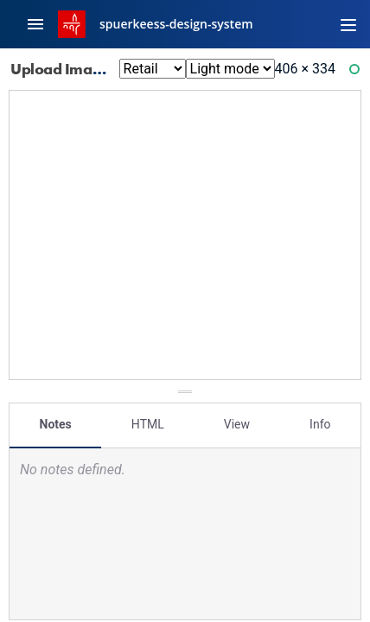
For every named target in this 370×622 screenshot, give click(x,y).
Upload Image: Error (91, 69)
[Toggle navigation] (348, 24)
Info (319, 424)
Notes (56, 424)
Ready (357, 73)
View (237, 424)
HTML (147, 424)
